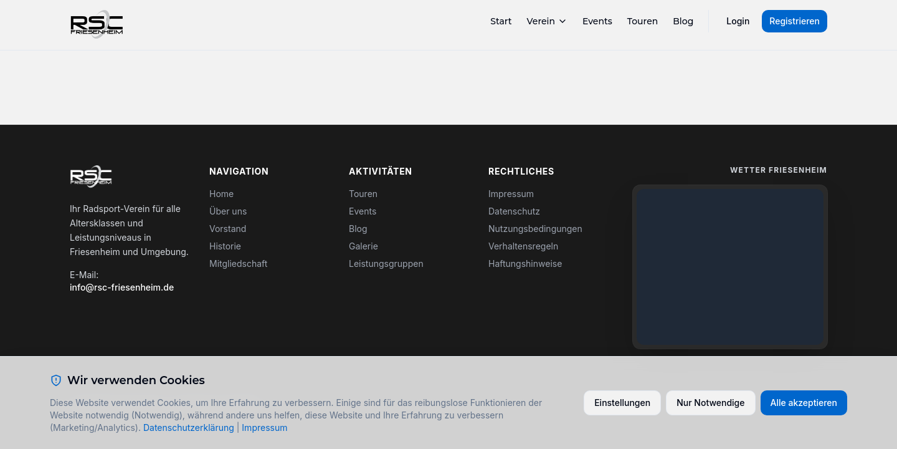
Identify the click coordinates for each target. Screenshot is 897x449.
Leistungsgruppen (386, 263)
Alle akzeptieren (804, 402)
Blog (683, 21)
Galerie (363, 246)
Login (737, 21)
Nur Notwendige (710, 402)
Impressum (511, 193)
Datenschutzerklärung (188, 427)
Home (221, 193)
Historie (225, 246)
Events (597, 21)
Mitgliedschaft (238, 263)
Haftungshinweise (525, 263)
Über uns (228, 211)
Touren (642, 21)
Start (500, 21)
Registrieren (794, 21)
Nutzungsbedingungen (535, 228)
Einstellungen (622, 402)
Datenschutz (514, 211)
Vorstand (227, 228)
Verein (547, 21)
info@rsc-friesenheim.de (122, 287)
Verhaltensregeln (523, 246)
